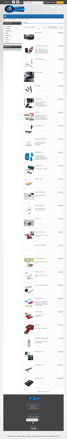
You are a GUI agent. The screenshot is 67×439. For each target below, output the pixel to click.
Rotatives (8, 28)
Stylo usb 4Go (39, 365)
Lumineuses (9, 26)
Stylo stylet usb (39, 59)
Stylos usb (8, 35)
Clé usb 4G (38, 99)
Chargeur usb (39, 152)
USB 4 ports (38, 165)
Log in (62, 7)
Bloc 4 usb (38, 218)
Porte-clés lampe (40, 192)
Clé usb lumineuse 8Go (41, 285)
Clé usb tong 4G (39, 298)
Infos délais (60, 2)
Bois (7, 33)
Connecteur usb (39, 258)
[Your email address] (32, 419)
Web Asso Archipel (26, 436)
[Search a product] (33, 2)
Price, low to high (55, 27)
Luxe (7, 37)
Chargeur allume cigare (41, 338)
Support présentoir (40, 139)
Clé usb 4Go (38, 311)
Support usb (38, 179)
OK (45, 2)
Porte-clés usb (39, 125)
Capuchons (8, 30)
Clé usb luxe (38, 32)
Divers (7, 41)
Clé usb (37, 112)
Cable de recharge (40, 245)
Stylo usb (37, 85)
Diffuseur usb (39, 351)
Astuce (7, 39)
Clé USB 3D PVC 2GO (41, 46)
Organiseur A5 (39, 378)
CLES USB (7, 23)
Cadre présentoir (40, 205)
